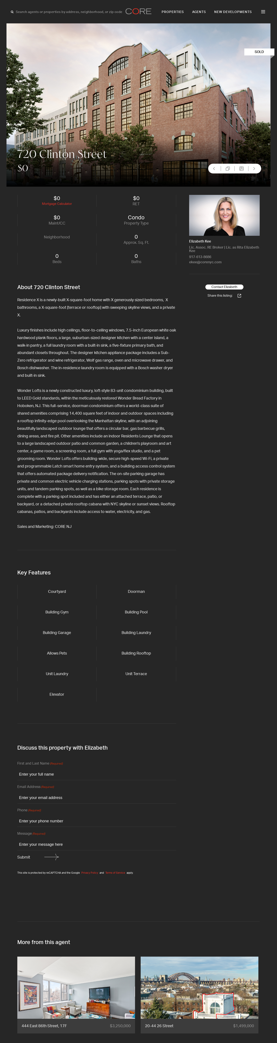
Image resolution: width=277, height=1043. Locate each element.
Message (31, 834)
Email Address (35, 787)
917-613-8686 (200, 257)
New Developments (233, 12)
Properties (173, 12)
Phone (29, 810)
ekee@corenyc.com (205, 262)
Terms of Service (115, 873)
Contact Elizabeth (224, 287)
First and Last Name (40, 763)
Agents (199, 12)
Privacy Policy (89, 873)
